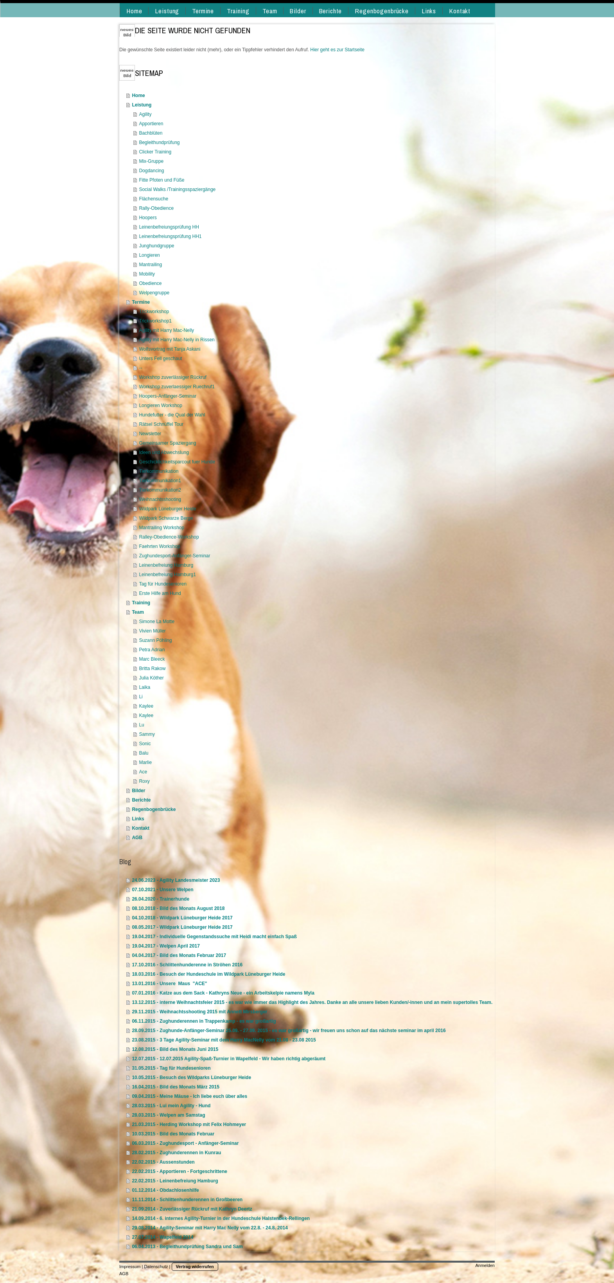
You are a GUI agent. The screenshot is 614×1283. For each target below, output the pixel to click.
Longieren (149, 255)
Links (138, 819)
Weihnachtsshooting (160, 499)
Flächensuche (153, 199)
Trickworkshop (154, 311)
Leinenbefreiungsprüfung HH (169, 227)
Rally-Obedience (156, 208)
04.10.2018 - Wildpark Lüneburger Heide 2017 (182, 918)
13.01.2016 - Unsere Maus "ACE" (169, 983)
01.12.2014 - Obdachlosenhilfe (165, 1190)
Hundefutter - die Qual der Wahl (172, 415)
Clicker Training (155, 152)
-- (140, 368)
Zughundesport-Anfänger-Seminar (174, 556)
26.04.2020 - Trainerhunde (160, 899)
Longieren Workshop (160, 405)
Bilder (138, 790)
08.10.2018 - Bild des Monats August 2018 (178, 908)
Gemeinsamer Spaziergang (167, 443)
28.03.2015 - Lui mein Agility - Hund (171, 1105)
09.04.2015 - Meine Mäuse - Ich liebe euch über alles (189, 1096)
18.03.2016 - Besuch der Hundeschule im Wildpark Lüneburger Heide (208, 974)
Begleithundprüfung (159, 142)
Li (140, 696)
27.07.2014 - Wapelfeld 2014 (162, 1237)
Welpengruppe (154, 293)
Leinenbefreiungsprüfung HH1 (170, 236)
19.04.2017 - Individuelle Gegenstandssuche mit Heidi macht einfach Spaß (214, 936)
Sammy (147, 734)
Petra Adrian (152, 649)
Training (141, 602)
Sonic (145, 743)
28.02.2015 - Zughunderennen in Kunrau (176, 1152)
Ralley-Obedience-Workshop (169, 537)
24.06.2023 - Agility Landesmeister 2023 (176, 880)
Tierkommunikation (158, 471)
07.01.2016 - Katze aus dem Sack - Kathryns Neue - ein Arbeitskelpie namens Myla (223, 993)
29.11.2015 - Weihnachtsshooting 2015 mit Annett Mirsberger (199, 1012)
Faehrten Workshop (159, 546)
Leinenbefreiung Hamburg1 (167, 574)
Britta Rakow (152, 668)
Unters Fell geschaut (160, 358)
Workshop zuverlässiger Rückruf (172, 377)
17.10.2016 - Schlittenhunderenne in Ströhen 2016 (187, 965)
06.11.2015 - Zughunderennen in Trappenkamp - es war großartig (204, 1021)
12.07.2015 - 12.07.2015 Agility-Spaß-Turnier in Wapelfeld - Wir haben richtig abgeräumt (228, 1058)
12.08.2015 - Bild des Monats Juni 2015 (175, 1049)
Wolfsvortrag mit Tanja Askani (169, 349)
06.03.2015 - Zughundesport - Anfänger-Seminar (185, 1143)
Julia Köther (151, 678)
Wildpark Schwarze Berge (166, 518)
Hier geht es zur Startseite (337, 49)
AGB (137, 837)
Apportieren (151, 123)
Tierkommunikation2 (160, 490)
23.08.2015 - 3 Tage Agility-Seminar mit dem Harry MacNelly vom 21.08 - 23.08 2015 (224, 1040)
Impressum (129, 1266)
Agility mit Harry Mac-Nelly (166, 330)
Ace (143, 772)
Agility (145, 114)
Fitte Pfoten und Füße (161, 180)
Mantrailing (150, 264)
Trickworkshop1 (155, 321)
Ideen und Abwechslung (164, 452)
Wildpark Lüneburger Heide (167, 509)
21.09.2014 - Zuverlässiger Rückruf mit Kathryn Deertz (192, 1209)
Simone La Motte (156, 621)
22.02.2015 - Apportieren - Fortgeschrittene (179, 1171)
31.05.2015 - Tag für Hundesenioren (171, 1068)
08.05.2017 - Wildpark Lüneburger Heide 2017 (182, 927)
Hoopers (147, 217)
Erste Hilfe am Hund (160, 593)
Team (138, 612)
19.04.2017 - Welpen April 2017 (165, 946)
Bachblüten (150, 133)
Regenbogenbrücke (154, 809)
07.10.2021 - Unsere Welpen (162, 889)
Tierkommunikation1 (160, 480)
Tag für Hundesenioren (162, 584)
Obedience (150, 283)
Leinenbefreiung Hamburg (166, 565)
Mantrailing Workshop (161, 527)
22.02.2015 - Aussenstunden (163, 1162)
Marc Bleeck (152, 659)
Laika (144, 687)
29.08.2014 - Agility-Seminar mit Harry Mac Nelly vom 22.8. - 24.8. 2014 (209, 1228)
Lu (141, 725)
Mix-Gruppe (151, 161)
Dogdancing (151, 170)
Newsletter (150, 433)
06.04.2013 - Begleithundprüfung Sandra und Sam (187, 1246)
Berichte (141, 800)
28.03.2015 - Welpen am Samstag (168, 1115)
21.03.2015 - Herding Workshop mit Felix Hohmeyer (189, 1124)
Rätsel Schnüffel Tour (161, 424)
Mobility (147, 274)
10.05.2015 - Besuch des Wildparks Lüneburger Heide (191, 1077)
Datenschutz (156, 1266)
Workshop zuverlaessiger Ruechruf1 (176, 386)
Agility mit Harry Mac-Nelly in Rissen (176, 339)
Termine (141, 302)
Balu (143, 753)
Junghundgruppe (156, 246)
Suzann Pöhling (155, 640)
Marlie (145, 762)
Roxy (144, 781)
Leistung (141, 105)
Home (138, 95)
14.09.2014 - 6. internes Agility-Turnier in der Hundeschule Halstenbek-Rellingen (221, 1218)
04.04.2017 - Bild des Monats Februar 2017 (179, 955)
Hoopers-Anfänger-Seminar (167, 396)
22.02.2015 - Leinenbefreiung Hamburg (175, 1181)
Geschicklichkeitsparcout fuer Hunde (177, 462)
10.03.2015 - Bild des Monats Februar (173, 1134)
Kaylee (146, 706)
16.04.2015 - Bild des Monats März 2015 (175, 1087)
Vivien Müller (152, 631)
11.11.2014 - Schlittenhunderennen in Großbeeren (187, 1199)
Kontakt (140, 828)
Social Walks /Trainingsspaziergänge (177, 189)
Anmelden (485, 1265)
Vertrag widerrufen (195, 1266)
